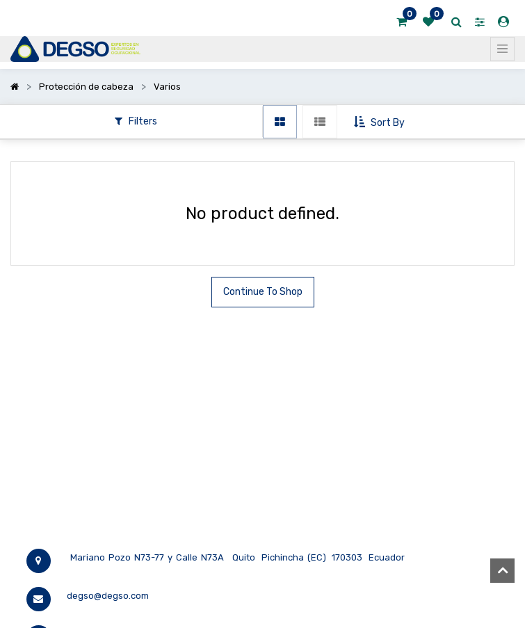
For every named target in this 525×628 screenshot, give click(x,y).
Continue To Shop (262, 292)
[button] (381, 122)
